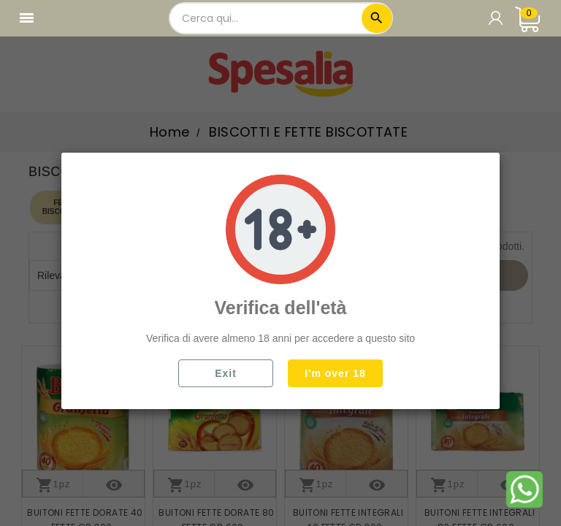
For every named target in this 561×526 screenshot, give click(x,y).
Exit (226, 373)
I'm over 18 (335, 373)
